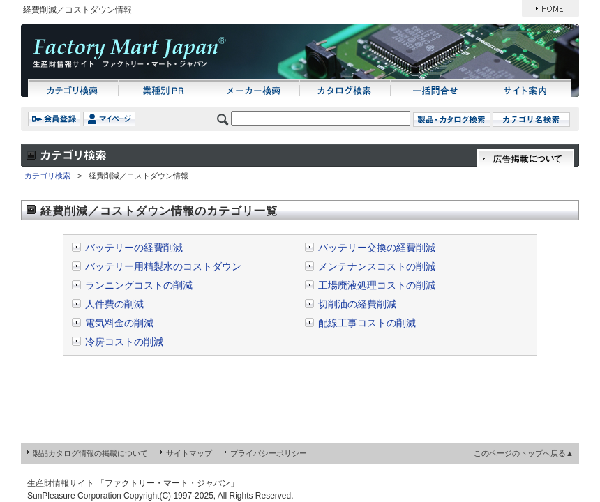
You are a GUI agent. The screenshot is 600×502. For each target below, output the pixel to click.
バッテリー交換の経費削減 (376, 247)
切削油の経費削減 (357, 304)
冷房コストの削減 (124, 341)
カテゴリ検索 (47, 176)
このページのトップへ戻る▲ (523, 453)
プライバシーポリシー (268, 453)
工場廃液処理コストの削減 (376, 285)
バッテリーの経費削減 (134, 247)
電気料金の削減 (119, 322)
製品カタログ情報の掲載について (90, 453)
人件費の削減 (114, 304)
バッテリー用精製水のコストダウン (163, 266)
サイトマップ (189, 453)
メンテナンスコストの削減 (376, 266)
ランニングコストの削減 (139, 285)
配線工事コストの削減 (367, 322)
